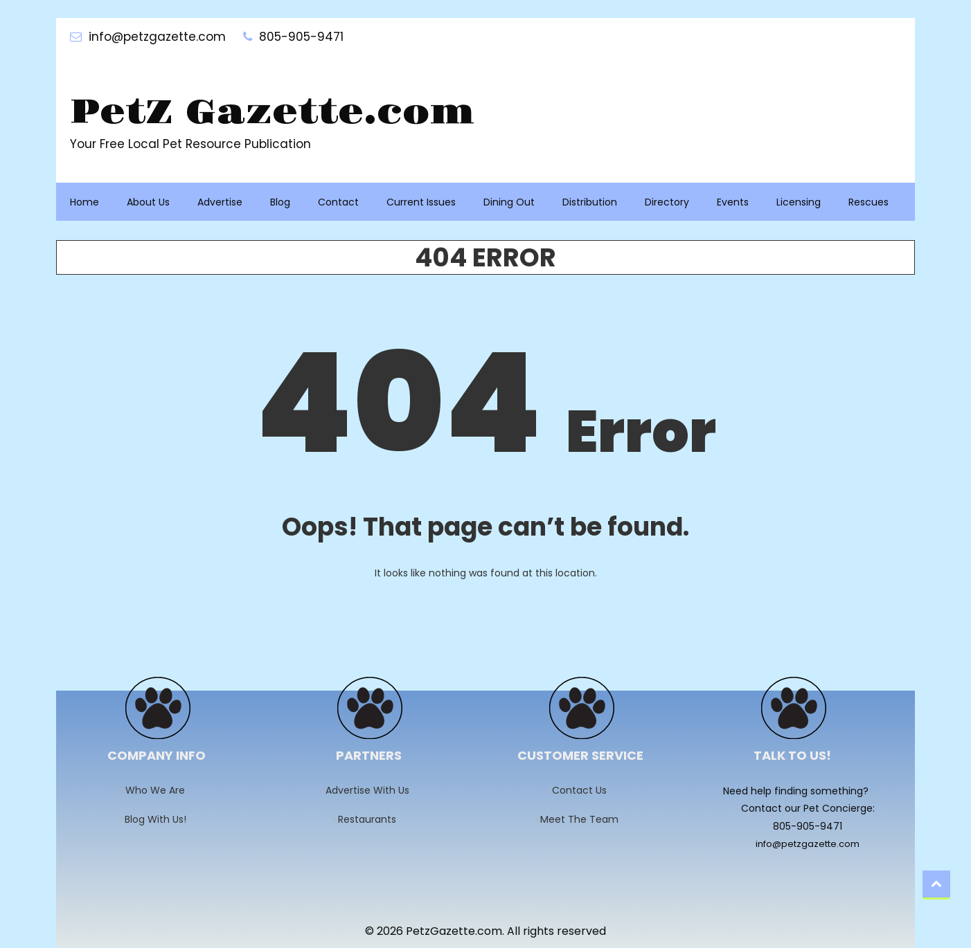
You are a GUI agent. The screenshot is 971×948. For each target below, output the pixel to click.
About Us (148, 203)
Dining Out (509, 203)
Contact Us (584, 791)
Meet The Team (583, 820)
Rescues (868, 203)
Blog (280, 203)
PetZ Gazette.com (277, 113)
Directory (667, 203)
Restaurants (371, 820)
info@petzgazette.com (807, 844)
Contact (338, 203)
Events (733, 203)
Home (84, 203)
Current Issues (421, 203)
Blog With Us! (160, 820)
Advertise (219, 203)
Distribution (589, 203)
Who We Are (159, 791)
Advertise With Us (372, 791)
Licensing (798, 203)
